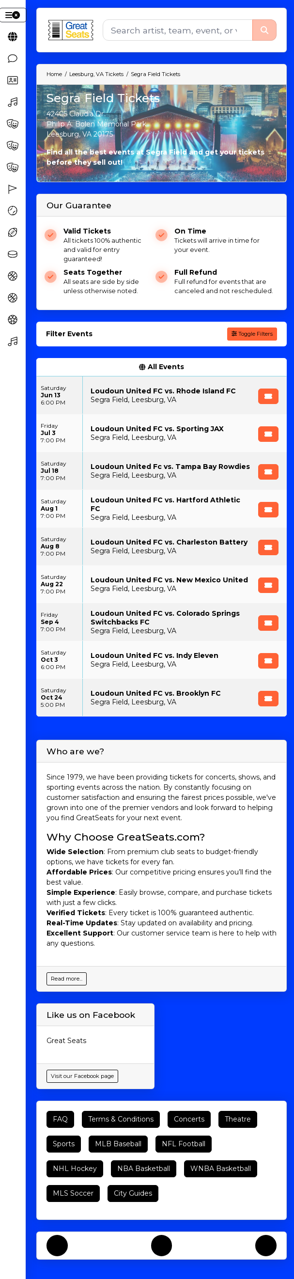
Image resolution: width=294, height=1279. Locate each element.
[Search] (177, 30)
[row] (161, 395)
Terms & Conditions (121, 1119)
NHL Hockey (75, 1168)
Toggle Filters (252, 333)
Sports (64, 1143)
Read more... (66, 978)
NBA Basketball (143, 1168)
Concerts (189, 1119)
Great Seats (66, 1040)
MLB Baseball (118, 1143)
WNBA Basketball (220, 1168)
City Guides (133, 1193)
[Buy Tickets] (268, 396)
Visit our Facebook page (82, 1076)
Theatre (238, 1119)
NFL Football (183, 1143)
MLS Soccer (73, 1193)
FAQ (60, 1119)
